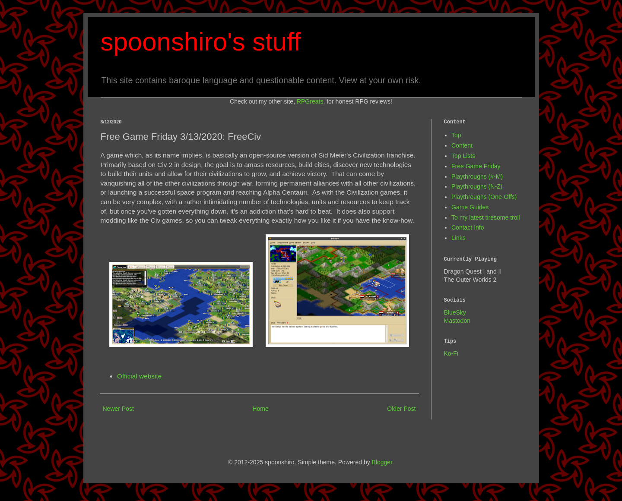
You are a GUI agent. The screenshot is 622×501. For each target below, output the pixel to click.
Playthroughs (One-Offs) (484, 196)
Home (260, 408)
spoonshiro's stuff (201, 41)
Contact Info (467, 227)
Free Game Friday (476, 166)
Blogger (382, 462)
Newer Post (118, 408)
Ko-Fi (451, 353)
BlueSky (455, 312)
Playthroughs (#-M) (477, 176)
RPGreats (310, 101)
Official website (139, 376)
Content (462, 145)
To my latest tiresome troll (485, 217)
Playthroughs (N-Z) (476, 186)
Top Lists (463, 155)
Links (458, 237)
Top (456, 135)
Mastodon (457, 320)
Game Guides (470, 207)
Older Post (401, 408)
